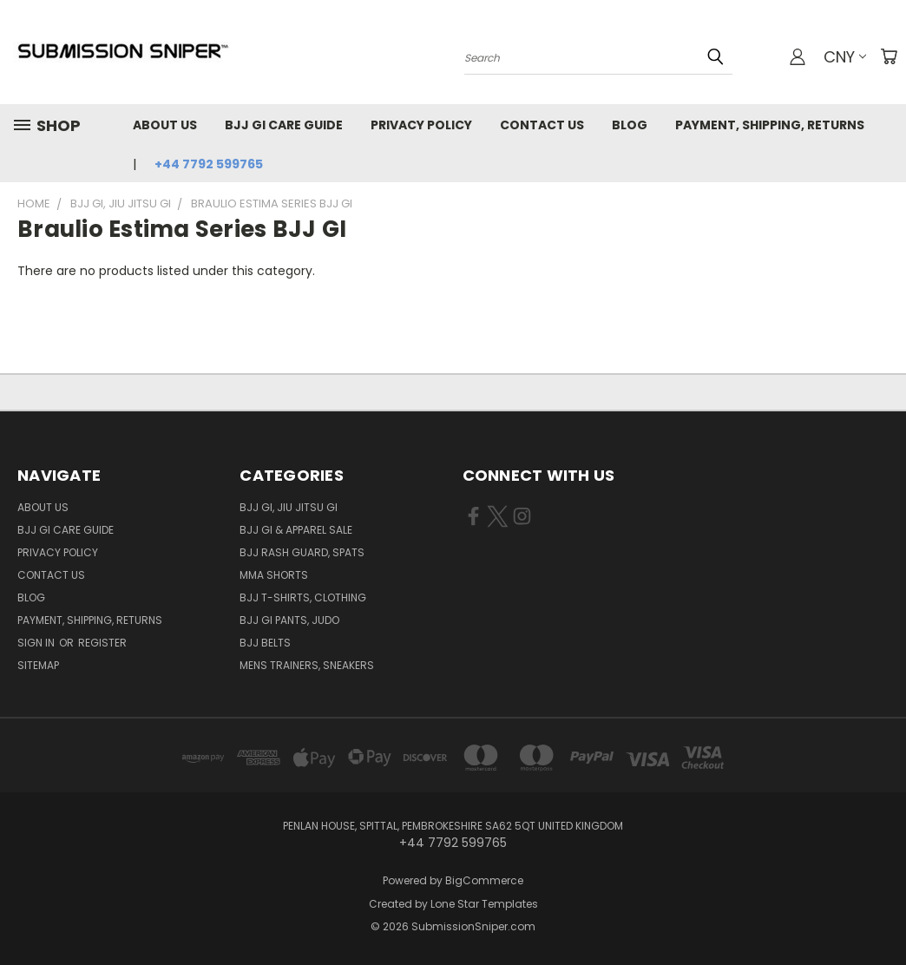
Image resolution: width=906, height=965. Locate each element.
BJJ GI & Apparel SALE (296, 529)
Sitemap (38, 665)
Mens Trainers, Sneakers (307, 665)
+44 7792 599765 (208, 164)
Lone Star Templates (484, 903)
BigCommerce (484, 880)
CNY (845, 57)
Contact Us (542, 125)
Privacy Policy (421, 125)
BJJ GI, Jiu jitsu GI (289, 507)
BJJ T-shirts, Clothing (303, 597)
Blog (629, 125)
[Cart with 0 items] (888, 56)
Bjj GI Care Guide (284, 125)
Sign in (37, 642)
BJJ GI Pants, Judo (289, 620)
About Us (165, 125)
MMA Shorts (274, 575)
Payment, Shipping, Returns (769, 125)
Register (102, 642)
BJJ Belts (265, 642)
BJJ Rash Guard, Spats (302, 552)
